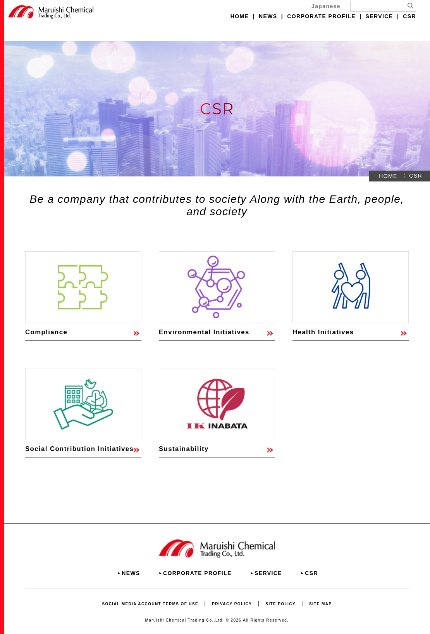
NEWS (268, 16)
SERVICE (379, 16)
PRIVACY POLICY (232, 604)
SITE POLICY (280, 604)
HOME (239, 16)
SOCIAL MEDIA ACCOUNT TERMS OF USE (150, 604)
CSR (409, 16)
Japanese (326, 6)
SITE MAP (320, 604)
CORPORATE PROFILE (321, 16)
